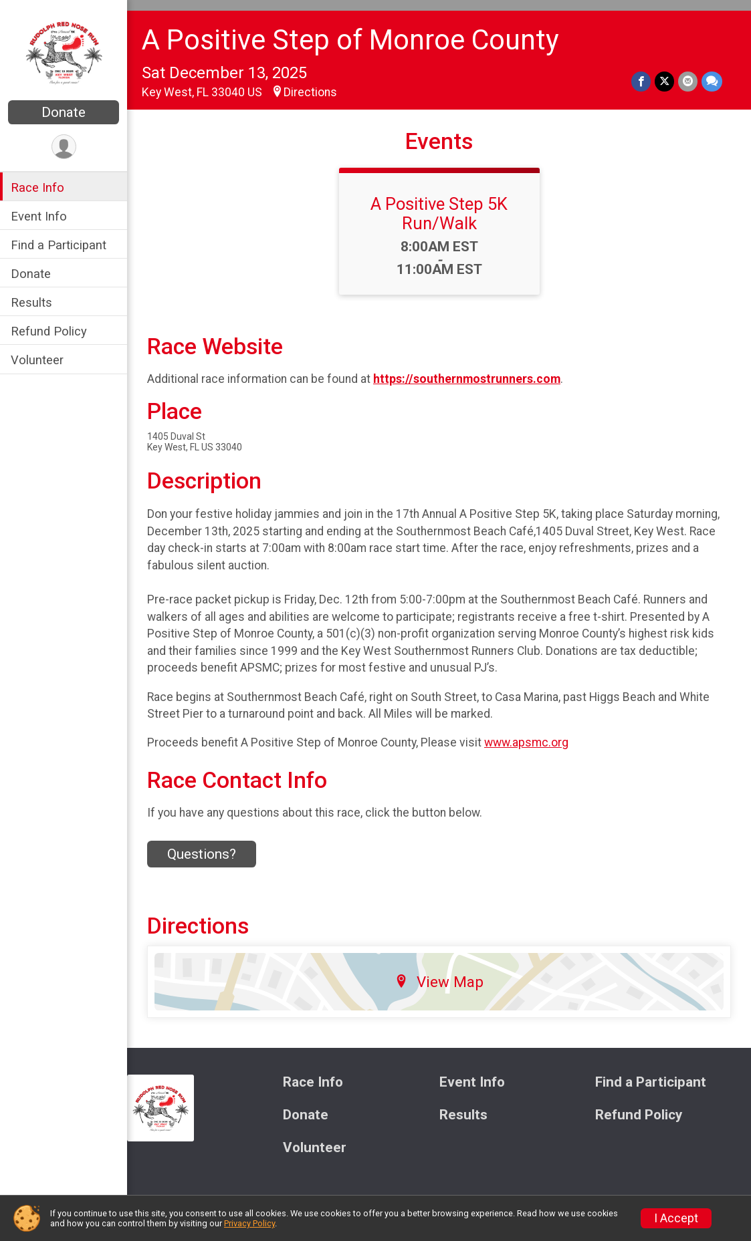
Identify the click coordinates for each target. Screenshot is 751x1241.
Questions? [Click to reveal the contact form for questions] (201, 854)
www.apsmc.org (526, 742)
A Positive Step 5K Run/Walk (439, 213)
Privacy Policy (249, 1223)
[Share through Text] (712, 81)
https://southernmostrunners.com (466, 379)
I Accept (676, 1218)
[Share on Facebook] (641, 81)
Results (31, 302)
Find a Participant (58, 245)
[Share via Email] (688, 81)
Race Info (37, 187)
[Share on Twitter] (664, 81)
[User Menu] (63, 146)
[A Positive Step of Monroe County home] (63, 51)
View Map (439, 981)
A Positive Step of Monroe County (350, 39)
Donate (63, 112)
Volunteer (37, 360)
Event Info (39, 216)
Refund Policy (49, 331)
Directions (310, 92)
